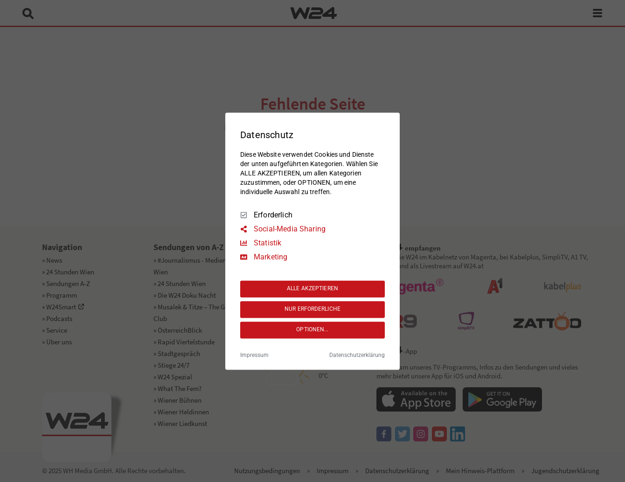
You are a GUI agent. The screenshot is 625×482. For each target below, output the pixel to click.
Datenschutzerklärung (357, 355)
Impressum (254, 355)
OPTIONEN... (312, 330)
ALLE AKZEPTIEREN (312, 289)
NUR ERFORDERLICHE (312, 309)
